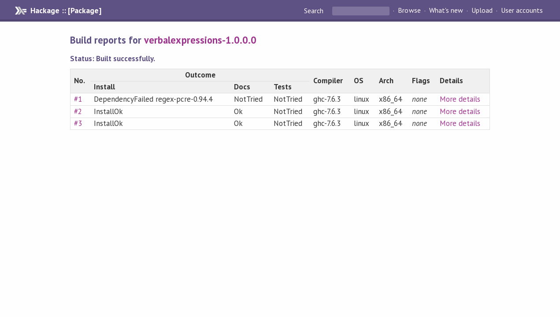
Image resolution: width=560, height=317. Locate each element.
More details (460, 99)
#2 (78, 111)
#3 (78, 123)
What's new (446, 10)
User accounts (522, 10)
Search (314, 10)
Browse (409, 10)
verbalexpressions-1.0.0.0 (200, 39)
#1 (78, 99)
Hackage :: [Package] (65, 11)
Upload (482, 10)
